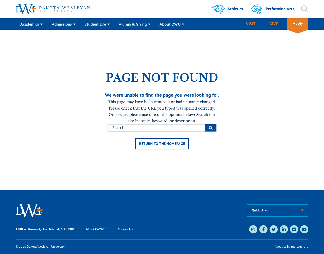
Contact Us (125, 229)
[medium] (253, 229)
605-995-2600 (96, 229)
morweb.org (299, 247)
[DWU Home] (29, 210)
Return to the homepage (162, 144)
